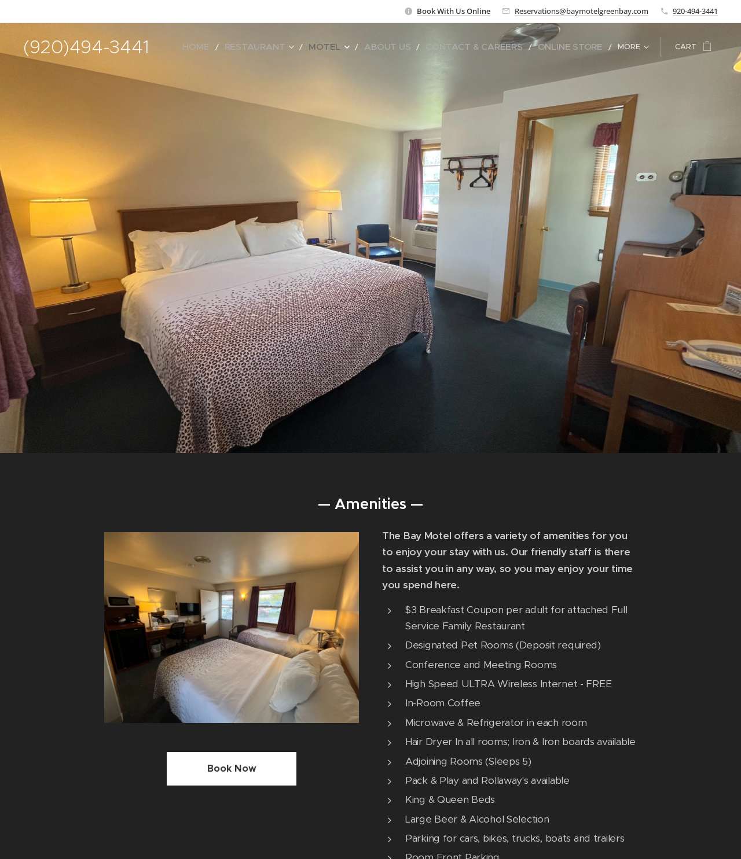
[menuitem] (243, 46)
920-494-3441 (695, 11)
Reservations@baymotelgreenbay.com (581, 11)
